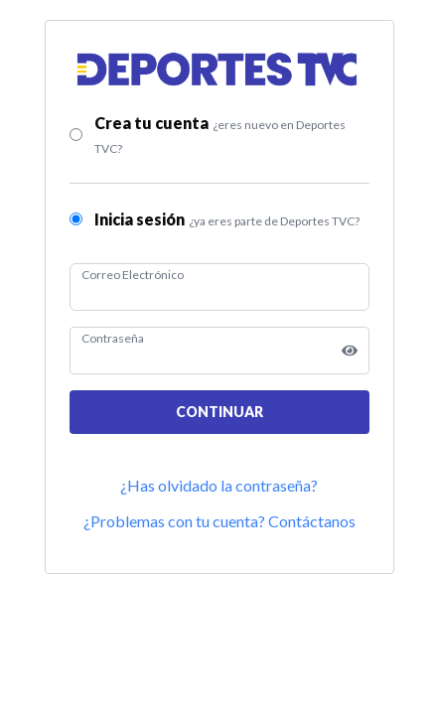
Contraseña (112, 338)
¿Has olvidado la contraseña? (219, 485)
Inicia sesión (227, 219)
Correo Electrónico (132, 274)
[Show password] (349, 350)
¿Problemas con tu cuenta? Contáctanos (219, 520)
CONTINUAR (219, 411)
